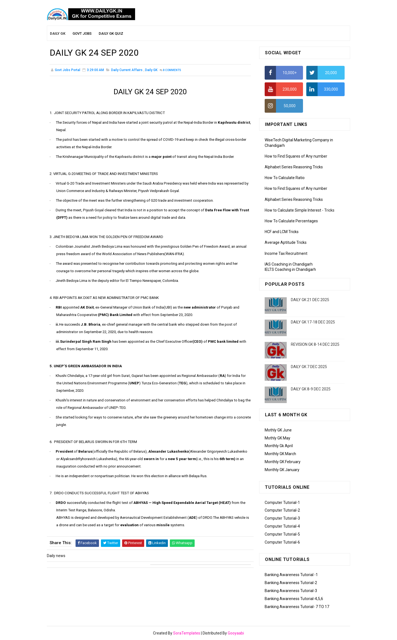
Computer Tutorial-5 (282, 534)
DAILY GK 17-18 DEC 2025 (313, 322)
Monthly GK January (282, 470)
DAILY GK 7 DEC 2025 (309, 366)
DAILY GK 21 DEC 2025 (310, 300)
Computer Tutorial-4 (282, 526)
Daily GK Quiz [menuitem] (111, 33)
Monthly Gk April (279, 446)
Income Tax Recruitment (286, 253)
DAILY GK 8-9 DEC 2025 (311, 389)
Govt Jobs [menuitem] (82, 33)
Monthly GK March (280, 454)
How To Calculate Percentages (291, 221)
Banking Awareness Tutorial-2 (291, 582)
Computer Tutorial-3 (282, 518)
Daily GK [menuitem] (57, 33)
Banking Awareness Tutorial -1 (291, 575)
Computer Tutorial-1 (282, 502)
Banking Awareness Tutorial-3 (291, 590)
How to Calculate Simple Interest (293, 210)
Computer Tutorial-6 (282, 542)
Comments (172, 70)
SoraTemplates (186, 633)
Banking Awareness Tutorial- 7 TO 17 (297, 606)
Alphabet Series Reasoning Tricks (294, 167)
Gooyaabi (236, 633)
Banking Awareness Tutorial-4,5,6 (294, 598)
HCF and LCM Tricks (282, 231)
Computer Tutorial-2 (282, 510)
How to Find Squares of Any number (296, 156)
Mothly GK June (278, 430)
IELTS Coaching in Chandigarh (290, 269)
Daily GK (151, 70)
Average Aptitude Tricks (286, 242)
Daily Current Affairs (127, 70)
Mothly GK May (277, 438)
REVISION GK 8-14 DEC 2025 (315, 344)
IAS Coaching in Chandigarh (289, 264)
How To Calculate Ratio (285, 177)
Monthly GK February (283, 462)
